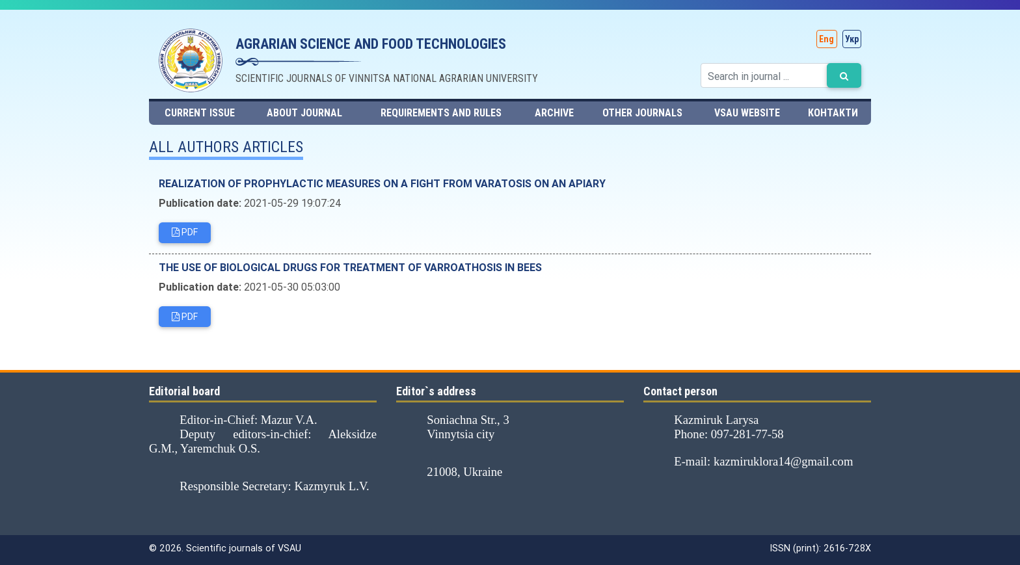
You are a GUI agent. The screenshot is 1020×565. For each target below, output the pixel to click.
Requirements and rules (441, 113)
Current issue (200, 113)
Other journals (642, 113)
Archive (554, 113)
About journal (304, 113)
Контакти (833, 113)
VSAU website (747, 113)
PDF (185, 234)
